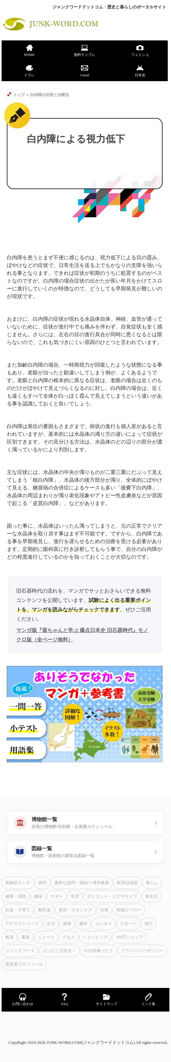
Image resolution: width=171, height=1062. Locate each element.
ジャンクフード (20, 951)
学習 (75, 896)
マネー (56, 896)
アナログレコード (22, 923)
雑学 (42, 883)
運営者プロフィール (24, 964)
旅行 (148, 923)
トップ (19, 94)
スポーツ (128, 923)
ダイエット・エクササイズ (112, 896)
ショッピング (95, 937)
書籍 (25, 937)
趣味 (38, 896)
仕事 (104, 910)
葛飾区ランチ (17, 883)
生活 (51, 923)
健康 (67, 923)
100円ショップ (129, 937)
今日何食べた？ (98, 951)
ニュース (46, 937)
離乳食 (44, 910)
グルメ (68, 937)
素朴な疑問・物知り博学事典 (81, 883)
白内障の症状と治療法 (49, 94)
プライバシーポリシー (142, 951)
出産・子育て (17, 910)
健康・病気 (15, 896)
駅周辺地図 (127, 883)
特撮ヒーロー (129, 910)
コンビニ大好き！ (59, 951)
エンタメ (103, 923)
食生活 (151, 896)
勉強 (9, 937)
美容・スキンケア (75, 910)
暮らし (152, 883)
